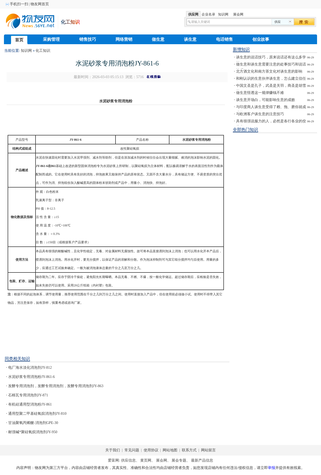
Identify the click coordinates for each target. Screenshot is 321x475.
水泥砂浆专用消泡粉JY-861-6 (31, 377)
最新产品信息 (202, 460)
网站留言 (208, 450)
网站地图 (170, 450)
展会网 (161, 460)
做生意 (158, 39)
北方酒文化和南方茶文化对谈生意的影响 (269, 71)
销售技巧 (87, 39)
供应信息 (128, 460)
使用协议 (151, 450)
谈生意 (190, 39)
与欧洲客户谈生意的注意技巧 (260, 114)
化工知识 (43, 51)
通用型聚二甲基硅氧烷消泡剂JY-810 (37, 414)
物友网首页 (40, 4)
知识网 (26, 51)
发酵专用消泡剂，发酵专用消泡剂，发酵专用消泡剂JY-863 (55, 386)
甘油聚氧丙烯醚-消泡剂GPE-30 (33, 423)
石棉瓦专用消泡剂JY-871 (28, 395)
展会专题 (179, 460)
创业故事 (260, 39)
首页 (19, 40)
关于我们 (112, 450)
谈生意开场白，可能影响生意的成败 (265, 100)
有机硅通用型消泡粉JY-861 (30, 404)
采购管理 (51, 39)
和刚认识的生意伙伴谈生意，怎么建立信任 (271, 78)
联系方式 (189, 450)
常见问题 (131, 450)
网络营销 (124, 39)
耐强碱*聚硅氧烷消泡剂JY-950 (32, 432)
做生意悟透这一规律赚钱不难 (260, 93)
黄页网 (145, 460)
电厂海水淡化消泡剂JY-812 (30, 368)
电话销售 (224, 39)
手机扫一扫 (18, 4)
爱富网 (113, 460)
